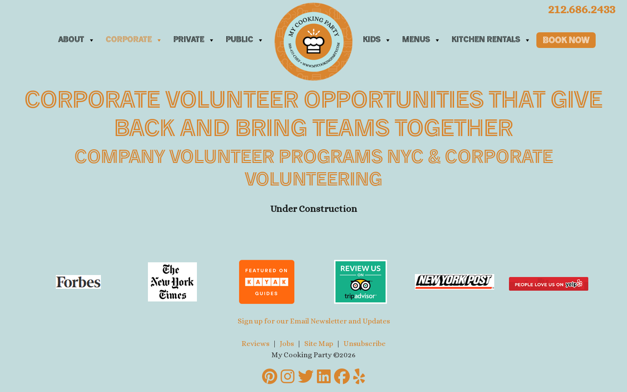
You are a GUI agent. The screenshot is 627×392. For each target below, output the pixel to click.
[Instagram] (287, 377)
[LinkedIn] (324, 377)
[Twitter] (306, 377)
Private (194, 40)
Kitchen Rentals (491, 40)
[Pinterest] (269, 377)
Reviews (255, 343)
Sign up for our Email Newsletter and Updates (314, 321)
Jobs (287, 343)
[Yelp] (359, 377)
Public (245, 40)
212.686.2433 (581, 8)
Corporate (134, 40)
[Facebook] (342, 377)
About (76, 40)
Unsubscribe (364, 343)
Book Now (566, 41)
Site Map (318, 343)
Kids (377, 40)
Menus (421, 40)
